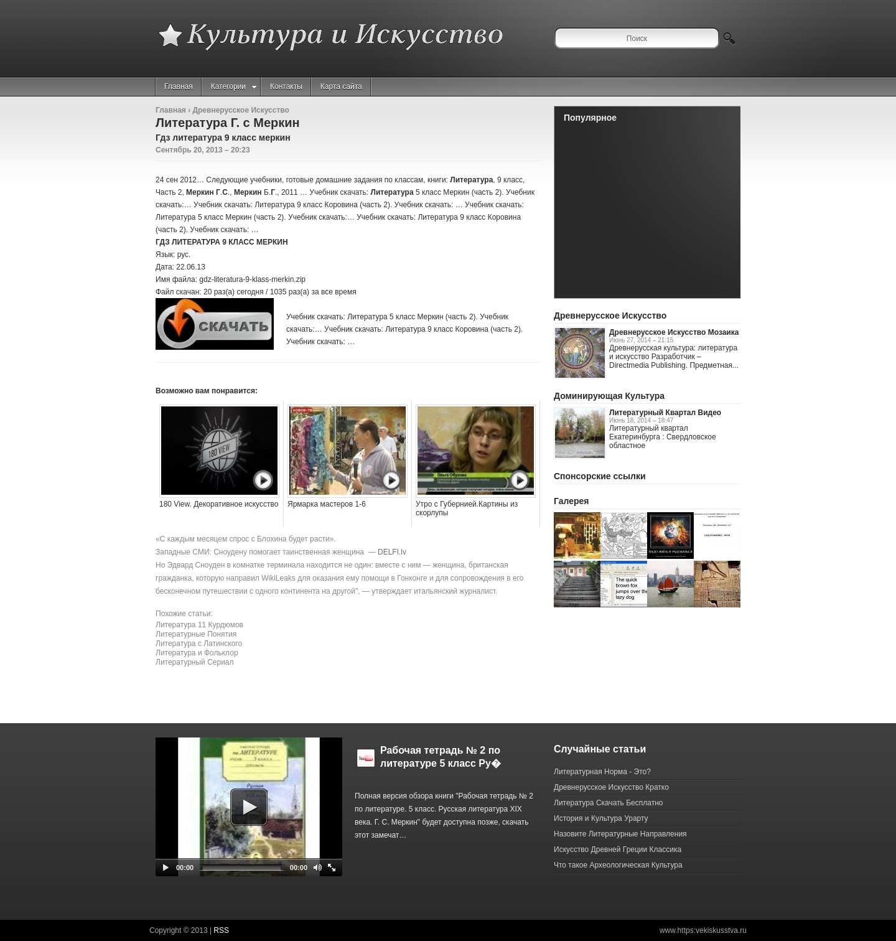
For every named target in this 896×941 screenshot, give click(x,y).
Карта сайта (341, 86)
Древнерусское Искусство (240, 110)
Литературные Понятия (196, 634)
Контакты (286, 86)
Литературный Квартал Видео (665, 412)
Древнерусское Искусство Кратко (611, 787)
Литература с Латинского (199, 643)
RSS (221, 930)
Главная (178, 86)
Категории (233, 86)
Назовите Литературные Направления (620, 834)
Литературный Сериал (195, 662)
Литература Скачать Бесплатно (608, 802)
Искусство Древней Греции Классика (617, 849)
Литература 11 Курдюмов (199, 624)
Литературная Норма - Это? (602, 771)
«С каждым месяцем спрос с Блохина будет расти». (246, 539)
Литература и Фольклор (197, 652)
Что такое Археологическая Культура (618, 865)
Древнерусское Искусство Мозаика (674, 332)
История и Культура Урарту (601, 818)
